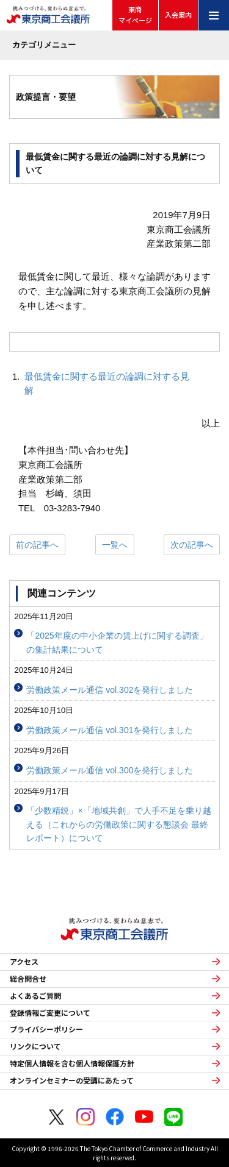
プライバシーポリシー (46, 1029)
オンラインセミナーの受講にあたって (72, 1080)
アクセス (24, 962)
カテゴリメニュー (44, 44)
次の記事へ (191, 545)
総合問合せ (28, 979)
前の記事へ (37, 545)
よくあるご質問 (35, 996)
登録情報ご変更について (50, 1013)
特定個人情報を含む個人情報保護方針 (72, 1063)
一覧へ (115, 545)
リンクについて (35, 1046)
